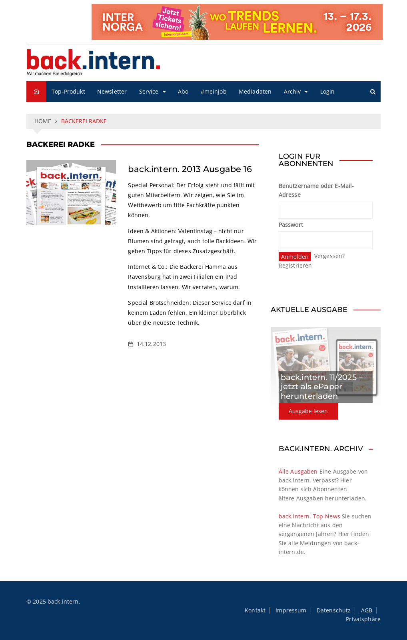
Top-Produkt (68, 91)
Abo (183, 91)
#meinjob (214, 91)
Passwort (291, 224)
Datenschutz (334, 610)
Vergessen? (329, 256)
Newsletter (112, 91)
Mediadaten (255, 91)
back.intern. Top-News (309, 516)
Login (327, 91)
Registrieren (295, 265)
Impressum (290, 610)
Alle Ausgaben (298, 471)
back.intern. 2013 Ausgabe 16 (190, 169)
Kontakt (255, 610)
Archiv (292, 91)
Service (149, 91)
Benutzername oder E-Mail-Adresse (316, 190)
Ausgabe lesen (308, 411)
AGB (366, 610)
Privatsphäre (363, 619)
